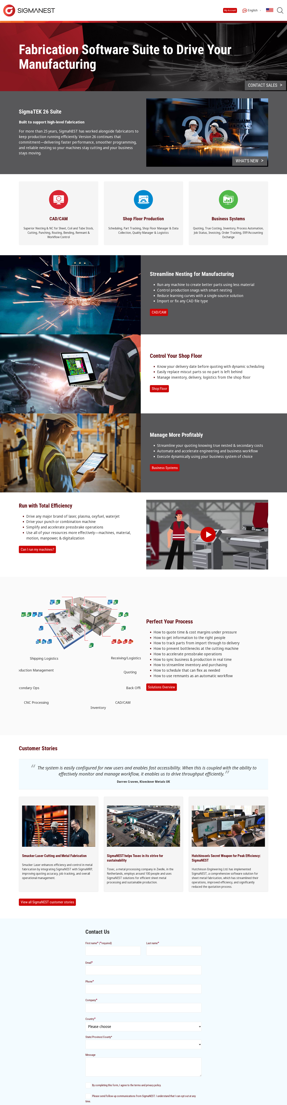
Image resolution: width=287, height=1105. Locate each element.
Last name (152, 943)
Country (90, 1019)
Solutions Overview (161, 687)
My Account (230, 10)
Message (90, 1055)
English (250, 10)
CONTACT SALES (262, 85)
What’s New (247, 160)
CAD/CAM (159, 312)
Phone (89, 981)
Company (91, 1000)
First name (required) (98, 943)
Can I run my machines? (37, 549)
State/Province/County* (98, 1037)
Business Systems (165, 468)
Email (89, 962)
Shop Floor (159, 388)
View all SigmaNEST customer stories (47, 902)
